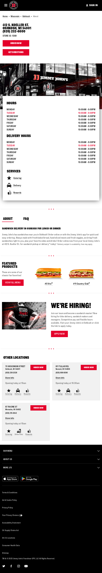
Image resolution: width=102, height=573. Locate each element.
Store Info (9, 378)
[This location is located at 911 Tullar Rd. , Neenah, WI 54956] (63, 367)
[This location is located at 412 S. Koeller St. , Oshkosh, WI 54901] (51, 26)
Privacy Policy (7, 508)
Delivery (14, 185)
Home (5, 16)
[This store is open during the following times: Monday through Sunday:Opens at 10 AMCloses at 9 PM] (51, 119)
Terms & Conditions (9, 493)
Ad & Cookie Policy (9, 500)
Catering (14, 178)
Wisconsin (15, 16)
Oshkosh (26, 16)
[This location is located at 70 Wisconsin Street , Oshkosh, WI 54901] (16, 367)
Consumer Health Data (11, 545)
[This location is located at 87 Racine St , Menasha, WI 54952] (13, 408)
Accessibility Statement (11, 523)
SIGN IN (93, 5)
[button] (5, 5)
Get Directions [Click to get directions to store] (16, 52)
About (8, 219)
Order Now (16, 43)
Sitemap (5, 553)
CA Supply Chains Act (10, 530)
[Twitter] (3, 566)
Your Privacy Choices (12, 515)
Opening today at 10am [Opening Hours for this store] (15, 383)
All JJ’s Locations (8, 538)
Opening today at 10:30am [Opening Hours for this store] (67, 383)
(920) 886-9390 (62, 373)
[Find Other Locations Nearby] (52, 357)
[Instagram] (18, 566)
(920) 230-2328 (11, 373)
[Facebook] (11, 566)
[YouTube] (26, 566)
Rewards (14, 192)
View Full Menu (12, 282)
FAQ (26, 219)
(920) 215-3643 (11, 413)
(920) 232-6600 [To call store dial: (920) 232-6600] (14, 31)
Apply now (59, 334)
